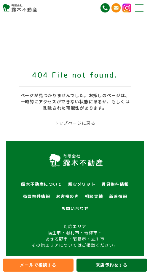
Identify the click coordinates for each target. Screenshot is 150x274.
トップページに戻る (75, 123)
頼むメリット (81, 184)
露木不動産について (41, 184)
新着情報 (118, 196)
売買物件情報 (36, 196)
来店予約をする (112, 265)
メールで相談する (38, 265)
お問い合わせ (75, 208)
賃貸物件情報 (115, 184)
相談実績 (94, 196)
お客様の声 (67, 196)
